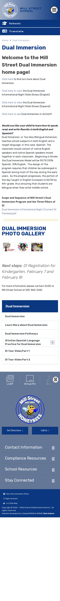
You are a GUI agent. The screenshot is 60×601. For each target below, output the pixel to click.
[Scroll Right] (55, 380)
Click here (7, 79)
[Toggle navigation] (54, 9)
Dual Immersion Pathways (21, 333)
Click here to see (11, 114)
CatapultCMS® (28, 513)
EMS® (39, 513)
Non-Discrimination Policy (16, 494)
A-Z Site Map (10, 503)
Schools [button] (15, 23)
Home (5, 40)
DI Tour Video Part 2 (17, 359)
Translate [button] (16, 31)
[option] (10, 379)
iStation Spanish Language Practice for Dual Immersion (23, 342)
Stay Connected (19, 480)
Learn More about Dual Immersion (26, 325)
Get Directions (15, 430)
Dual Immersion (20, 40)
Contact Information (23, 447)
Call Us (45, 430)
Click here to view (12, 90)
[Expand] (52, 342)
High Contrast (11, 498)
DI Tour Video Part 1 (17, 351)
